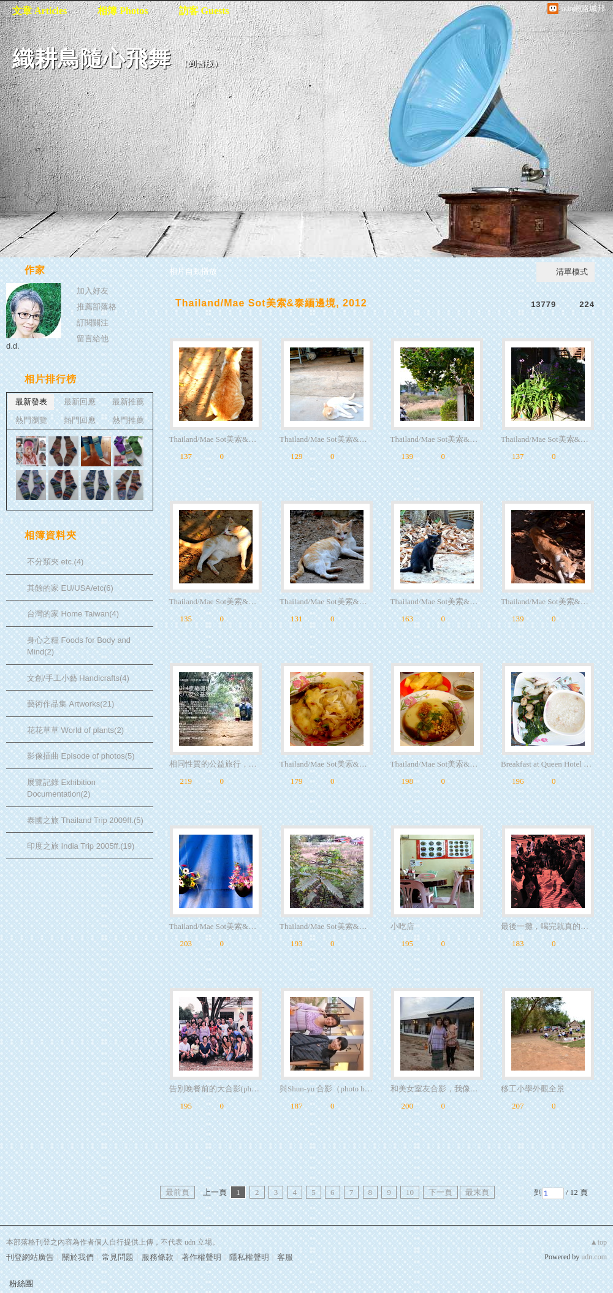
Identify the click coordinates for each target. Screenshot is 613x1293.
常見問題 (118, 1257)
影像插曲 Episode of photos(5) (81, 755)
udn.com (594, 1257)
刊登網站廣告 (30, 1257)
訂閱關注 (93, 322)
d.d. (13, 346)
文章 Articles (39, 11)
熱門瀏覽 (31, 420)
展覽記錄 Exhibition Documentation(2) (61, 788)
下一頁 (440, 1192)
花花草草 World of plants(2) (75, 730)
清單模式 (572, 271)
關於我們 (78, 1257)
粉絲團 (21, 1283)
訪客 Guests (204, 11)
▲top (598, 1242)
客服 (285, 1257)
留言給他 (93, 338)
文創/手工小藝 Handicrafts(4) (78, 678)
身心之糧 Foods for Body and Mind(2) (79, 646)
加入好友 (93, 290)
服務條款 (157, 1257)
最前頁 (177, 1192)
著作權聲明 (201, 1257)
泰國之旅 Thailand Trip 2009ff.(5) (85, 820)
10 (410, 1192)
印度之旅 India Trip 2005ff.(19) (80, 846)
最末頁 (477, 1192)
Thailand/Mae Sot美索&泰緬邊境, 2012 (271, 303)
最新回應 (80, 401)
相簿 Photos (122, 11)
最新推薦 (128, 401)
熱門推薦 (128, 420)
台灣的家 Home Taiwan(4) (73, 613)
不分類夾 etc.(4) (55, 561)
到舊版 (201, 63)
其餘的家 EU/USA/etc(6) (70, 588)
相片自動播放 (193, 271)
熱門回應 (80, 420)
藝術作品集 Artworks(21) (70, 703)
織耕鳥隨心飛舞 (91, 58)
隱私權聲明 (249, 1257)
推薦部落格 (96, 306)
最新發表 (31, 401)
